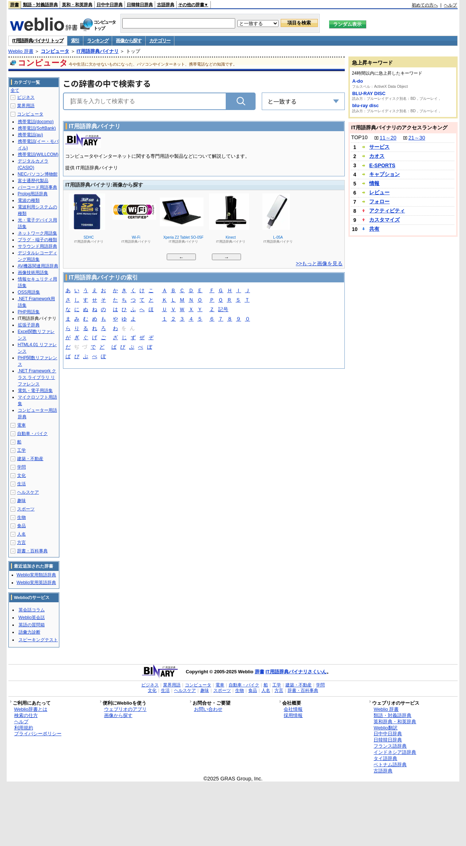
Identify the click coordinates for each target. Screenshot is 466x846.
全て (15, 90)
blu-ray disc (365, 105)
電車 (21, 425)
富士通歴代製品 (33, 180)
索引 (75, 40)
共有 (374, 229)
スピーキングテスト (38, 639)
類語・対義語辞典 (40, 5)
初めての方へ (425, 5)
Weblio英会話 (32, 617)
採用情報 (293, 715)
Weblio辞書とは (30, 709)
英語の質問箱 (32, 624)
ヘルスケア (28, 492)
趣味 (21, 500)
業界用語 (26, 105)
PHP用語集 (29, 311)
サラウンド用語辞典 (37, 246)
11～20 (388, 138)
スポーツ (26, 509)
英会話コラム (32, 609)
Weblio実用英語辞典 (36, 582)
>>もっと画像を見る (319, 263)
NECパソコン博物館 (38, 174)
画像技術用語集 (33, 272)
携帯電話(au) (30, 134)
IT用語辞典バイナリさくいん (296, 671)
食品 (21, 525)
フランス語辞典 (390, 746)
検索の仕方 (26, 715)
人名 (21, 534)
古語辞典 (165, 5)
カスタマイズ (384, 220)
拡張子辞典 (29, 325)
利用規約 (23, 728)
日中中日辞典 (109, 5)
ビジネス (26, 97)
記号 (223, 309)
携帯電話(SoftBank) (37, 128)
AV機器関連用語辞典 (38, 266)
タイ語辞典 (385, 758)
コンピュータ (55, 51)
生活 (21, 483)
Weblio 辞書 (20, 51)
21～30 (416, 138)
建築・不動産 (30, 458)
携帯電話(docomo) (36, 121)
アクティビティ (387, 211)
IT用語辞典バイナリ (97, 51)
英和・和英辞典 (77, 5)
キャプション (384, 174)
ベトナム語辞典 (390, 764)
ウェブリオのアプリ (125, 709)
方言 (21, 542)
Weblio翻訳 (385, 728)
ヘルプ (450, 5)
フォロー (379, 201)
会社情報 (293, 709)
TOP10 (359, 137)
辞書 (14, 5)
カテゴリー (160, 40)
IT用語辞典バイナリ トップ (37, 40)
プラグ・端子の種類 (37, 239)
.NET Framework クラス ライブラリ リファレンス (37, 377)
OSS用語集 (29, 292)
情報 (374, 183)
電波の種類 (29, 200)
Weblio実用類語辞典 (36, 574)
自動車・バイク (32, 433)
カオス (376, 156)
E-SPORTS (382, 165)
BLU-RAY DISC (368, 93)
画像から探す (128, 40)
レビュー (379, 192)
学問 (21, 467)
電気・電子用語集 (35, 390)
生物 (21, 517)
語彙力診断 (29, 632)
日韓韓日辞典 (140, 5)
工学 (21, 450)
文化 (21, 475)
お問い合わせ (208, 709)
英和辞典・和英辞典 (395, 721)
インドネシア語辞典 (395, 752)
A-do (357, 81)
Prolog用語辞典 (33, 193)
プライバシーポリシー (38, 733)
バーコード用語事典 (37, 187)
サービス (379, 147)
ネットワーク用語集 (37, 233)
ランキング (97, 40)
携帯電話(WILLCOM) (38, 154)
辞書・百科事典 (32, 550)
